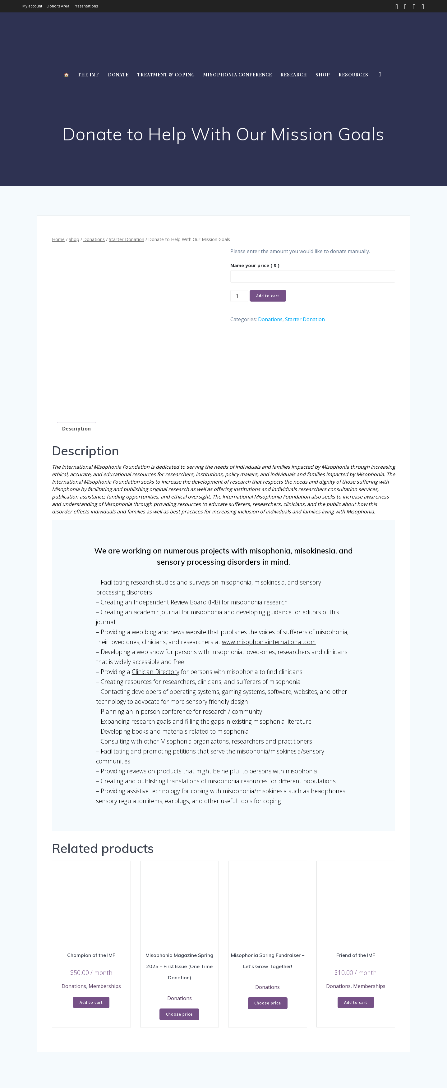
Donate (118, 75)
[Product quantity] (239, 296)
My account (32, 6)
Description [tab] (76, 379)
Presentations (86, 6)
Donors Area (58, 6)
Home (58, 239)
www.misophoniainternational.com (269, 592)
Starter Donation (126, 239)
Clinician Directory (155, 622)
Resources (353, 75)
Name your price (254, 265)
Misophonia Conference (237, 75)
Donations (94, 239)
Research (293, 75)
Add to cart (267, 295)
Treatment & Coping (166, 75)
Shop (323, 75)
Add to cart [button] (91, 953)
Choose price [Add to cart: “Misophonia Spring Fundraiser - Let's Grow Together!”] (267, 953)
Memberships (105, 936)
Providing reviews (123, 721)
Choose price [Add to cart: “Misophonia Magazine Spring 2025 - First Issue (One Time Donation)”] (179, 964)
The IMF (88, 75)
